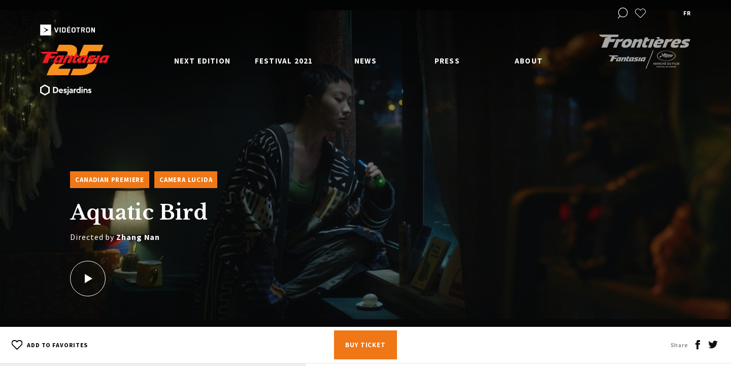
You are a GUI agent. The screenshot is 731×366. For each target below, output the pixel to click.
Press (447, 61)
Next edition (202, 61)
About (529, 61)
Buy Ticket (365, 345)
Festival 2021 (284, 61)
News (365, 61)
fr (686, 13)
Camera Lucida (185, 179)
